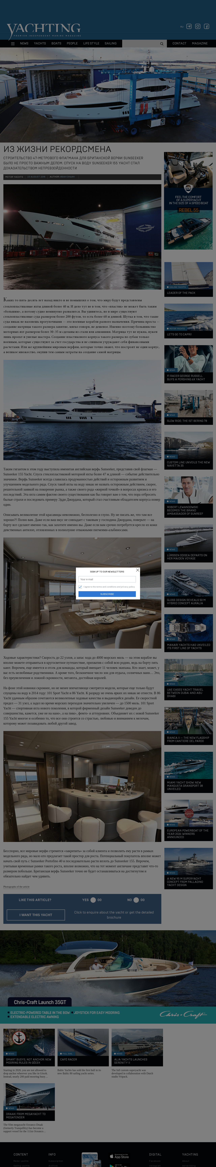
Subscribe (107, 594)
